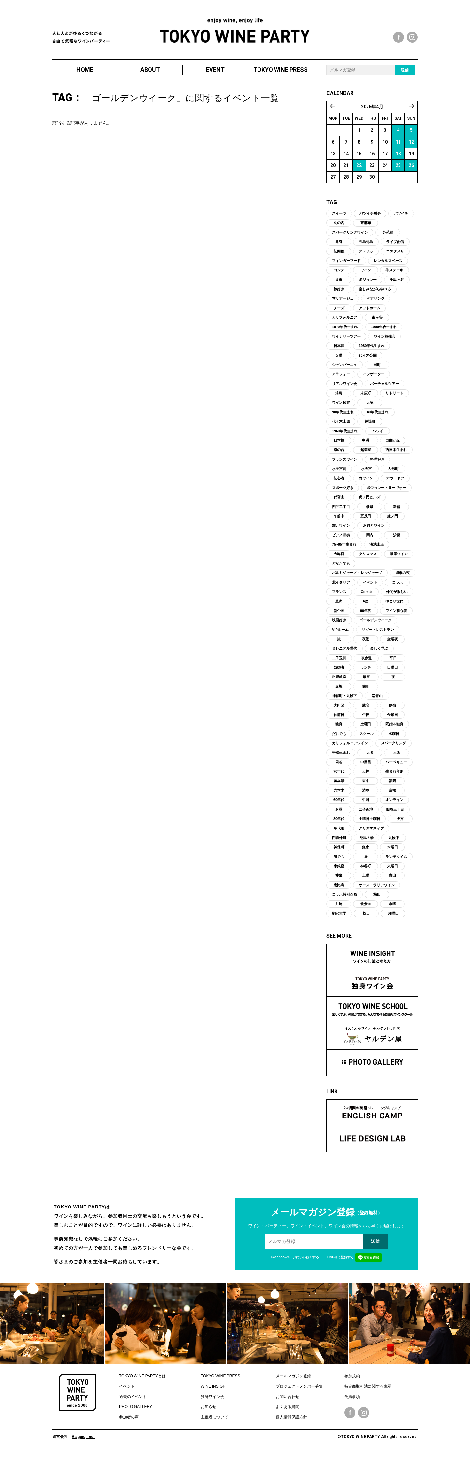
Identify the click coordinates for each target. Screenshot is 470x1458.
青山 (392, 878)
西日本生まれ (396, 452)
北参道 (365, 906)
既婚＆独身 (394, 727)
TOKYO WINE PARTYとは (142, 1378)
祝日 (366, 916)
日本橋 (339, 443)
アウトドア (395, 481)
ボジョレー (368, 282)
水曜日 (393, 736)
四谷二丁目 (341, 509)
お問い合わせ (287, 1399)
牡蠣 (369, 509)
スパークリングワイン (350, 235)
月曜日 (393, 916)
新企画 (339, 613)
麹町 (365, 689)
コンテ (339, 273)
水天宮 (366, 471)
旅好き (339, 292)
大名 (369, 755)
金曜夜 (392, 642)
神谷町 (365, 869)
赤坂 (338, 689)
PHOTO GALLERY (135, 1409)
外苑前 (388, 235)
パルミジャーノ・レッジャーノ (357, 575)
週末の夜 (402, 575)
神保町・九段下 (344, 698)
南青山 (377, 698)
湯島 (338, 396)
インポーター (373, 377)
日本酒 (339, 348)
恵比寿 (339, 887)
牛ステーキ (394, 273)
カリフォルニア (344, 320)
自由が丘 (392, 443)
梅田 (377, 897)
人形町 (393, 471)
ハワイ (377, 433)
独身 (338, 727)
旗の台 (339, 452)
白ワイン (366, 481)
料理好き (377, 462)
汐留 (396, 537)
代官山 (339, 500)
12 (411, 144)
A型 (366, 604)
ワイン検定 (341, 405)
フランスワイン (344, 462)
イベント (370, 585)
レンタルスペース (388, 263)
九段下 (393, 840)
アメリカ (366, 254)
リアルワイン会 (344, 386)
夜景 (365, 642)
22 (359, 168)
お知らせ (208, 1409)
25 (398, 168)
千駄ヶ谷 (397, 282)
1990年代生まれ (384, 329)
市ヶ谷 (377, 320)
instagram (412, 37)
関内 (369, 537)
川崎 (338, 906)
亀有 (338, 244)
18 (398, 156)
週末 (338, 282)
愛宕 (365, 708)
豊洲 (338, 604)
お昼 (338, 812)
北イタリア (341, 585)
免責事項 (352, 1399)
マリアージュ (342, 301)
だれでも (339, 736)
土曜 (365, 878)
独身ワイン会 (212, 1399)
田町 (377, 367)
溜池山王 (376, 547)
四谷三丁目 (395, 812)
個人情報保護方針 (291, 1420)
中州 (365, 802)
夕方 (400, 821)
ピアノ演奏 (341, 537)
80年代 (338, 821)
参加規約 (352, 1378)
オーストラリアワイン (377, 887)
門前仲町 (339, 840)
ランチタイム (396, 859)
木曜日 (392, 850)
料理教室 (339, 679)
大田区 (339, 708)
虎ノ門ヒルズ (369, 500)
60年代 (338, 802)
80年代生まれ (378, 415)
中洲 (365, 443)
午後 (365, 717)
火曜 (338, 358)
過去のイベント (133, 1399)
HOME (84, 72)
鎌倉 (365, 850)
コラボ (397, 585)
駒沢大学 (339, 916)
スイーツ (339, 216)
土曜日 (365, 727)
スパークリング (393, 746)
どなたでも (341, 566)
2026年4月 (372, 109)
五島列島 (366, 244)
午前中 (339, 519)
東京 (365, 783)
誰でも (339, 859)
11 (398, 144)
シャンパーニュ (344, 367)
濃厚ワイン (399, 556)
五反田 (365, 519)
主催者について (214, 1420)
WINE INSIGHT (214, 1389)
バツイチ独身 (370, 216)
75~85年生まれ (344, 547)
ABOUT (150, 72)
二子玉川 (339, 660)
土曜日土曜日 (369, 821)
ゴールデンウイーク (375, 623)
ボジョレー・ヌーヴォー (386, 490)
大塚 (369, 405)
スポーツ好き (342, 490)
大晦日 (339, 556)
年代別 (339, 831)
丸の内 (339, 225)
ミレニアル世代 (344, 651)
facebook (398, 37)
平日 (393, 660)
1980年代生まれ (371, 348)
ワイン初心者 (396, 613)
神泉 (338, 878)
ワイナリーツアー (346, 339)
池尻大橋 (366, 840)
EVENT (215, 72)
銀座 (366, 679)
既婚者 (339, 670)
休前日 (339, 717)
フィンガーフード (346, 263)
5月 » (411, 108)
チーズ (339, 310)
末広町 (365, 396)
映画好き (339, 623)
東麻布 (365, 225)
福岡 (392, 783)
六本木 (339, 793)
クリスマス (368, 556)
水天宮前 (339, 471)
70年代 (338, 774)
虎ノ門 (392, 519)
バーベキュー (396, 765)
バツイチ (401, 216)
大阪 (396, 755)
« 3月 (332, 108)
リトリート (394, 396)
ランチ (365, 670)
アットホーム (369, 310)
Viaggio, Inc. (83, 1439)
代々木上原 (341, 424)
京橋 (392, 793)
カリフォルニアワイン (350, 746)
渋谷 (365, 793)
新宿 (396, 509)
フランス (339, 594)
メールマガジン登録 (293, 1378)
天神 (365, 774)
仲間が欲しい (397, 594)
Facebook (349, 1415)
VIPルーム (340, 632)
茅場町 (370, 424)
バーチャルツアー (384, 386)
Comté (366, 594)
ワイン (365, 273)
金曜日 (392, 717)
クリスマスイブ (371, 831)
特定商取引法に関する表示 (367, 1389)
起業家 (365, 452)
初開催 (339, 254)
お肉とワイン (373, 528)
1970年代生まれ (345, 329)
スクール (366, 736)
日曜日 (392, 670)
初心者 (339, 481)
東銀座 (339, 869)
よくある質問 (287, 1409)
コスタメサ (395, 254)
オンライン (394, 802)
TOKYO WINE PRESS (280, 72)
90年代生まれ (343, 415)
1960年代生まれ (345, 433)
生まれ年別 (394, 774)
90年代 (365, 613)
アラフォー (341, 377)
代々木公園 (368, 358)
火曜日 (392, 869)
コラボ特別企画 (344, 897)
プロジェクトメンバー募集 (299, 1389)
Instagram (363, 1415)
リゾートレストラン (378, 632)
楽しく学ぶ (379, 651)
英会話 (339, 783)
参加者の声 (129, 1420)
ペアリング (375, 301)
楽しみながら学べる (375, 292)
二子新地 (366, 812)
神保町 (339, 850)
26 (411, 168)
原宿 (392, 708)
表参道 (366, 660)
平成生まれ (341, 755)
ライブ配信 (395, 244)
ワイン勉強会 (384, 339)
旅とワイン (341, 528)
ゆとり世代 (394, 604)
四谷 (338, 765)
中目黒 (365, 765)
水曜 (392, 906)
